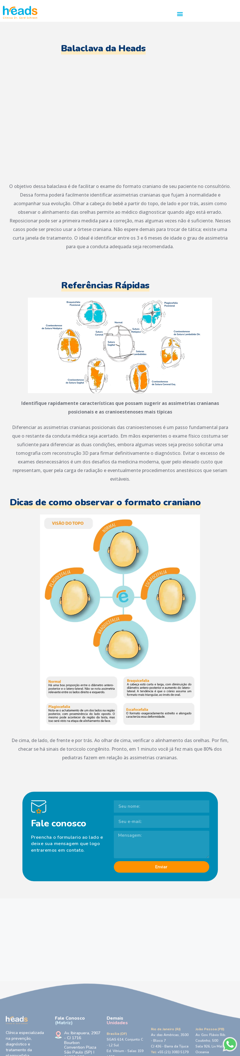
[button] (180, 13)
